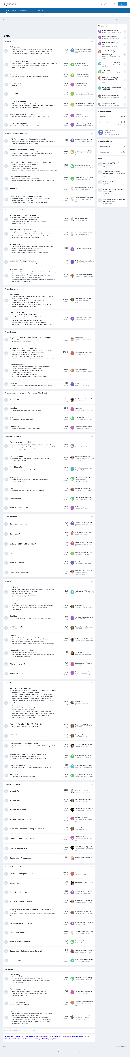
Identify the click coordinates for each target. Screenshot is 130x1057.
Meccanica (14, 400)
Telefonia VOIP (16, 534)
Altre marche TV (17, 692)
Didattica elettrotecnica (34, 248)
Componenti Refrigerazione (40, 479)
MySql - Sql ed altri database (45, 654)
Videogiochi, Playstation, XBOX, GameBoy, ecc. (29, 754)
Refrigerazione (16, 477)
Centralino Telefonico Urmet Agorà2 (86, 562)
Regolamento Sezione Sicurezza (21, 341)
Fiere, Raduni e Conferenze (20, 977)
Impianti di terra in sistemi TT (40, 221)
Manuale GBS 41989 (81, 817)
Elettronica (14, 295)
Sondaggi (47, 980)
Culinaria (51, 1013)
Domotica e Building (31, 263)
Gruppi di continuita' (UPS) (20, 597)
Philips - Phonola (46, 698)
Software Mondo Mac (47, 643)
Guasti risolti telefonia (19, 572)
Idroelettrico (23, 446)
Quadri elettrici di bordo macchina (47, 234)
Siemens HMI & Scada (18, 141)
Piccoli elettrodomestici (20, 933)
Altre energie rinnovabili (19, 450)
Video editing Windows (19, 640)
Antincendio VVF (17, 499)
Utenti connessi (37, 15)
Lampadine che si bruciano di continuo (87, 274)
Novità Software (16, 674)
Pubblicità (40, 10)
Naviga (7, 11)
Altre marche (16, 620)
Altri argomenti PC (17, 664)
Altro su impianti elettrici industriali (31, 237)
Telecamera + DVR (81, 369)
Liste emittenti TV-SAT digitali (22, 838)
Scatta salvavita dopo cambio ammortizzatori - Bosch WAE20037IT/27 (111, 53)
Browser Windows (17, 641)
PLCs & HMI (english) (18, 124)
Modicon (19, 63)
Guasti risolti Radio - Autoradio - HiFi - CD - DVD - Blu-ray (29, 728)
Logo (13, 49)
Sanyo (14, 698)
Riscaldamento (16, 467)
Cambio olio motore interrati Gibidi (85, 426)
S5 (17, 49)
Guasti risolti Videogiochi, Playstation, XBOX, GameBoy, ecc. (30, 758)
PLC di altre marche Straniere (29, 107)
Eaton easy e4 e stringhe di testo (85, 93)
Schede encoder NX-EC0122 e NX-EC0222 (88, 74)
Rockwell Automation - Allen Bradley (42, 105)
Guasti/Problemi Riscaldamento (21, 469)
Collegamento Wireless (36, 370)
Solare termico (30, 448)
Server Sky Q (79, 837)
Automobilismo (16, 1023)
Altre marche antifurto (49, 358)
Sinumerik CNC (16, 51)
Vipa (13, 107)
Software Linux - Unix (33, 643)
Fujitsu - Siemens (29, 605)
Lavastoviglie (15, 883)
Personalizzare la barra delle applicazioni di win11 (90, 627)
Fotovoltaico (47, 444)
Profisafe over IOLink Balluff (84, 178)
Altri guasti (44, 202)
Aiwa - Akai (21, 715)
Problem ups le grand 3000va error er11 (87, 124)
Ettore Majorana (33, 993)
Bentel (50, 350)
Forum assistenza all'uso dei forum (22, 980)
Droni (38, 302)
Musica (25, 1021)
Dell (21, 605)
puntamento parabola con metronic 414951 (88, 828)
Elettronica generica (18, 296)
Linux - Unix (25, 629)
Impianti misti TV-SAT (19, 810)
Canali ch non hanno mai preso (84, 857)
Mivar (30, 700)
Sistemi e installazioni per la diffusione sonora (25, 254)
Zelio (20, 65)
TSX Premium (42, 63)
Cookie (81, 1052)
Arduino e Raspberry (48, 296)
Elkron (19, 352)
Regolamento (24, 10)
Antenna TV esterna (81, 790)
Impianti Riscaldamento (19, 471)
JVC (13, 702)
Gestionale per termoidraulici (84, 672)
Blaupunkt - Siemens (18, 713)
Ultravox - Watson (28, 692)
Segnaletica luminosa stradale (21, 279)
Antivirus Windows (39, 641)
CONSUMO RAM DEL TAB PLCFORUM (87, 639)
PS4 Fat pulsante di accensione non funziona (89, 755)
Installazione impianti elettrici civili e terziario (25, 219)
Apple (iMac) (48, 618)
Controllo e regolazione (19, 164)
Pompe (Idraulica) (17, 410)
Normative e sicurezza (18, 248)
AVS (42, 350)
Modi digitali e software (48, 324)
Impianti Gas (40, 490)
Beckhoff (36, 103)
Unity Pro (14, 65)
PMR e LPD (33, 315)
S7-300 (39, 49)
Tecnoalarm (33, 354)
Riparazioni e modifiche (32, 324)
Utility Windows (28, 641)
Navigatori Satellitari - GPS (21, 765)
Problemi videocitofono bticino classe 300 (88, 261)
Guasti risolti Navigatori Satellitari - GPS (40, 767)
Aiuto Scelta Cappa (81, 941)
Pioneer (37, 698)
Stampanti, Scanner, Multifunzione (22, 593)
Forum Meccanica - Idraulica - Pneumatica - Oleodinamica (27, 393)
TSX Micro (26, 63)
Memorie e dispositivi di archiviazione (43, 589)
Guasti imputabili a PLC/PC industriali (23, 198)
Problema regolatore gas (83, 507)
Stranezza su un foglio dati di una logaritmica (89, 847)
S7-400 (44, 49)
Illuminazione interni (18, 277)
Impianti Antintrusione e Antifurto (23, 348)
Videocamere (24, 748)
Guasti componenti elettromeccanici (23, 200)
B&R (31, 103)
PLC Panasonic (16, 83)
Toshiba (18, 607)
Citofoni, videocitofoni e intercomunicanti (24, 252)
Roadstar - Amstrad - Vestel (25, 698)
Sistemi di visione (32, 164)
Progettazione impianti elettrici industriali (24, 232)
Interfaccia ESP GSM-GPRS (83, 352)
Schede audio (26, 591)
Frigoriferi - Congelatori (19, 892)
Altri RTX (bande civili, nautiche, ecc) (23, 317)
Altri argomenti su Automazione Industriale (24, 168)
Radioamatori (16, 315)
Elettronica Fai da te (30, 306)
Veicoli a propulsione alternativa (45, 448)
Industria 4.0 (15, 188)
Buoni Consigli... (16, 960)
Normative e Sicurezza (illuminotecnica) (43, 279)
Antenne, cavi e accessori (31, 319)
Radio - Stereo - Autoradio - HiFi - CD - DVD (25, 726)
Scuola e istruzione (18, 1019)
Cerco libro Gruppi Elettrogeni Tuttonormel (88, 978)
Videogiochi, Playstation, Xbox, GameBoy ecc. (26, 756)
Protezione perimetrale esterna (21, 358)
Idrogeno (30, 446)
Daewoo (37, 708)
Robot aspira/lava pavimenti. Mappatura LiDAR (89, 922)
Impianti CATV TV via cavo (21, 819)
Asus (17, 605)
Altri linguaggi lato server (23, 656)
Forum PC (8, 582)
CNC (33, 116)
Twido (49, 63)
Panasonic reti (16, 178)
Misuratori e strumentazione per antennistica (28, 829)
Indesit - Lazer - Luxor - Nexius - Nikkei (24, 704)
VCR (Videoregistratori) (48, 746)
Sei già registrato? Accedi (107, 4)
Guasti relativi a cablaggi (42, 198)
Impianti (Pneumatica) (27, 419)
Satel (27, 354)
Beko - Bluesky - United (33, 713)
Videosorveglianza (17, 365)
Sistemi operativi (17, 627)
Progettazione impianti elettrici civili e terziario (25, 217)
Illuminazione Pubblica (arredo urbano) (44, 272)
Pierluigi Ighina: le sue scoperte (85, 991)
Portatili (13, 604)
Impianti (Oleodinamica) (19, 428)
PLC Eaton (14, 94)
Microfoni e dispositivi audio (20, 322)
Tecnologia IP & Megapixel (20, 370)
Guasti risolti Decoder (18, 737)
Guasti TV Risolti (51, 690)
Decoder (13, 735)
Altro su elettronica (17, 306)
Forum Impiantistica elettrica (16, 210)
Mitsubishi (15, 105)
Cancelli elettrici (43, 252)
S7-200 (21, 49)
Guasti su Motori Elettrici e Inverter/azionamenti (26, 202)
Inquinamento (38, 446)
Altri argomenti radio (18, 324)
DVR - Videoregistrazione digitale (22, 376)
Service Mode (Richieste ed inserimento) (24, 717)
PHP (13, 656)
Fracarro (24, 352)
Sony (13, 607)
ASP (34, 654)
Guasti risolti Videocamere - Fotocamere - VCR (26, 746)
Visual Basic (28, 652)
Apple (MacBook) (27, 607)
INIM (29, 352)
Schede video (16, 591)
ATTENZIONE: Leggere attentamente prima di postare (92, 338)
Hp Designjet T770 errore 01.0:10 (85, 591)
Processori (34, 591)
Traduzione (50, 1052)
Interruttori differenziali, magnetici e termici (25, 246)
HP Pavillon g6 (79, 605)
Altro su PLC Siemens (37, 55)
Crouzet (42, 103)
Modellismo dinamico (35, 1021)
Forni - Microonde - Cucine (21, 901)
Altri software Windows (19, 643)
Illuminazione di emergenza (33, 277)
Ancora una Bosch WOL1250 (111, 63)
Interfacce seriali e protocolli (20, 180)
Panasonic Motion (47, 153)
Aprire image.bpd (80, 63)
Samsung (50, 605)
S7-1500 (33, 49)
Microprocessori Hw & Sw (33, 296)
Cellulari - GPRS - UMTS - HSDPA (23, 544)
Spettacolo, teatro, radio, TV (33, 1019)
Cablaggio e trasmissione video (21, 372)
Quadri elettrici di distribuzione (21, 236)
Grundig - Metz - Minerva (19, 706)
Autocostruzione (17, 319)
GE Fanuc (49, 103)
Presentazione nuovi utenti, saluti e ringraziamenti (27, 1013)
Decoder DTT (39, 737)
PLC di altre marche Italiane (20, 103)
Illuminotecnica (16, 270)
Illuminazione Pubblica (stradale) (21, 272)
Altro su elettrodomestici (20, 942)
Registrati (122, 4)
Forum (5, 15)
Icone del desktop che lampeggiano (86, 617)
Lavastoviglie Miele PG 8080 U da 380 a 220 (89, 882)
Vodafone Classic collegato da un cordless (88, 570)
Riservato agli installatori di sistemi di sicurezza (26, 350)
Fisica (14, 1004)
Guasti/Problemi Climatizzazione (21, 458)
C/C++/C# (15, 652)
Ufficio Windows (32, 640)
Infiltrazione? (79, 408)
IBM (45, 605)
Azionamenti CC (17, 152)
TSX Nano (33, 63)
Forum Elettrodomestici (14, 867)
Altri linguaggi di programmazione (22, 654)
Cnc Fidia (78, 114)
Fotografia (25, 1023)
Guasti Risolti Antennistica (20, 858)
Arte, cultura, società (33, 1015)
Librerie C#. (78, 652)
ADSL (12, 554)
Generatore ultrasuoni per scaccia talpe (87, 298)
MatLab (22, 652)
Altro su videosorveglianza (42, 366)
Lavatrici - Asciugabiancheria (22, 874)
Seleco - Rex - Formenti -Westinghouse (42, 696)
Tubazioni (27, 410)
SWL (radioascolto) (41, 317)
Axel (46, 350)
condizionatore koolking (82, 456)
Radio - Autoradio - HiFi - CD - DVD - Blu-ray (28, 724)
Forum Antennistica (12, 784)
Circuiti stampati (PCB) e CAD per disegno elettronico (28, 300)
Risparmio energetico (18, 448)
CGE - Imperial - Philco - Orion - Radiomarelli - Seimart (28, 711)
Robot (26, 153)
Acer (13, 605)
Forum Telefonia (11, 517)
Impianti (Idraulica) (36, 410)
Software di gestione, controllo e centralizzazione (27, 368)
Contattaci (74, 1052)
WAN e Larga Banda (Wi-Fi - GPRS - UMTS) (43, 180)
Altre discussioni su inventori (20, 995)
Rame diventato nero (81, 218)
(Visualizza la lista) (87, 1031)
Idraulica (13, 408)
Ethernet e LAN (35, 178)
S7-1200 (27, 49)
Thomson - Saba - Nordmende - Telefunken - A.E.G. (27, 694)
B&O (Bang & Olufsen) (47, 713)
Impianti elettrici (16, 244)
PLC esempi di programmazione (21, 116)
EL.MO (14, 352)
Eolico (40, 444)
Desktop (13, 616)
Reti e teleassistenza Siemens (21, 55)
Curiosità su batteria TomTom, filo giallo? (87, 765)
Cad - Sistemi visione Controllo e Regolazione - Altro (31, 162)
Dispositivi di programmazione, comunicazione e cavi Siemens (30, 53)
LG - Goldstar (50, 700)
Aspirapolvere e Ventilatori (21, 923)
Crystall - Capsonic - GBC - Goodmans (23, 709)
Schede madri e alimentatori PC (21, 589)
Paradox (43, 352)
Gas (11, 488)
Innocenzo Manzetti (40, 991)
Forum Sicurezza (11, 332)
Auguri (45, 1013)
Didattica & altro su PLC (43, 116)
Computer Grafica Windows (20, 638)
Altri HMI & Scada (33, 143)
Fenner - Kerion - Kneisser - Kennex (22, 708)
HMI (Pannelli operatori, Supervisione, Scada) (28, 139)
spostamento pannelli (82, 445)
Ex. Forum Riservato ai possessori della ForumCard (27, 978)
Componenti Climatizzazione (40, 458)
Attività (14, 10)
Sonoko (50, 694)
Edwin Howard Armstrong (19, 993)
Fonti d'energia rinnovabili (20, 442)
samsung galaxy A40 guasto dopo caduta (88, 542)
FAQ (22, 15)
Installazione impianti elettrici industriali (23, 234)
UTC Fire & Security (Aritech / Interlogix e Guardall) (27, 356)
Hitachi (39, 704)
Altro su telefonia (17, 563)
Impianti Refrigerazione (19, 481)
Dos (13, 629)
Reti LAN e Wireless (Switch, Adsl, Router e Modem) (27, 595)
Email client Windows (44, 640)
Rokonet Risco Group (18, 354)
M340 (13, 63)
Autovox (14, 715)
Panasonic (15, 85)
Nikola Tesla (15, 991)
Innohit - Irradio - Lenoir (38, 690)
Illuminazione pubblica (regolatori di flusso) (25, 274)
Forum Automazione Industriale (16, 134)
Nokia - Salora (24, 700)
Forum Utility (15, 975)
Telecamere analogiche (40, 376)
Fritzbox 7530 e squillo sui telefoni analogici (89, 522)
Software (14, 636)
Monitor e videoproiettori (33, 715)
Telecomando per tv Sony (83, 774)
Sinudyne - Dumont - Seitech (20, 696)
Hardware (14, 587)
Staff (27, 15)
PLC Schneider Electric (19, 61)
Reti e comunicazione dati (20, 177)
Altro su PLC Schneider (19, 67)
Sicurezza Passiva (46, 385)
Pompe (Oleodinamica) (34, 428)
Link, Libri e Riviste (17, 982)
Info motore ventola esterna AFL (85, 478)
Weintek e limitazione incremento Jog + (87, 139)
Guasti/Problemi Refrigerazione (21, 479)
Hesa (33, 352)
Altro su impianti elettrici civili (20, 223)
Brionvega (49, 711)
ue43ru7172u (79, 701)
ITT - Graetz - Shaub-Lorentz (24, 702)
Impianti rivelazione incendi (32, 385)
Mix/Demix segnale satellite (83, 799)
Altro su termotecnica (19, 508)
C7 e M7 (50, 49)
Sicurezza (14, 383)
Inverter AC (26, 152)
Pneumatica (15, 417)
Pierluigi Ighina (43, 993)
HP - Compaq (39, 605)
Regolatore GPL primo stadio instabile (87, 488)
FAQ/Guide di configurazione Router (22, 366)
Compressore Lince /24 (82, 417)
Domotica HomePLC (18, 263)
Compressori (16, 419)
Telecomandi (15, 774)
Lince (37, 352)
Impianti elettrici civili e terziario (23, 215)
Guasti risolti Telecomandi (28, 776)
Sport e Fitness (47, 1019)
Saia (55, 105)
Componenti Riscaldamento (40, 469)
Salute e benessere (42, 1017)
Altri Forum (9, 969)
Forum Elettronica (11, 289)
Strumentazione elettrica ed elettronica (23, 304)
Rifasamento (16, 237)
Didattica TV (45, 715)
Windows (18, 629)
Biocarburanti (16, 444)
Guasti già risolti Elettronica (45, 304)
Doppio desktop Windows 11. (84, 663)
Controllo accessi (17, 385)
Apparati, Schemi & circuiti (20, 298)
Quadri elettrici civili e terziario (21, 221)
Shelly (77, 383)
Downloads (14, 15)
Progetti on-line (38, 980)
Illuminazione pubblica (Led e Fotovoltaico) (24, 275)
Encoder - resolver (34, 153)
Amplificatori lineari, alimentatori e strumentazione (27, 320)
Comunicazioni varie (36, 977)
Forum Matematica (17, 1002)
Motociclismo (46, 1021)
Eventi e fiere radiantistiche (38, 322)
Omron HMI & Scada (32, 141)
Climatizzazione (16, 456)
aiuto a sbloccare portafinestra (84, 959)
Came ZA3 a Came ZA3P (109, 36)
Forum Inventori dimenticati (21, 989)
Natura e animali (17, 1021)
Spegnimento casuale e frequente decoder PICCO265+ (92, 735)
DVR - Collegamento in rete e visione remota (25, 374)
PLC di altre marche (18, 102)
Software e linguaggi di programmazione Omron (34, 76)
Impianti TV (14, 791)
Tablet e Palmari (17, 609)
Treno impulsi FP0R (81, 83)
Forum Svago (15, 1012)
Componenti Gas (31, 490)
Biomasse (24, 444)
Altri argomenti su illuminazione (21, 281)
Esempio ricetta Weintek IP (111, 163)
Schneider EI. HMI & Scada (47, 141)
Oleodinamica (15, 427)
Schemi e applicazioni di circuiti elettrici (24, 250)
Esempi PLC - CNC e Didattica (22, 114)
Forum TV (8, 683)
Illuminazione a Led (44, 275)
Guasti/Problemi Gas (18, 490)
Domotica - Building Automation (23, 261)
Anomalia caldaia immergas (83, 468)
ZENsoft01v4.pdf (108, 181)
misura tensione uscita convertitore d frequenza (90, 233)
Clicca (56, 170)
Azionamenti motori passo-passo (41, 152)
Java (35, 652)
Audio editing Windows (37, 638)
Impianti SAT (15, 800)
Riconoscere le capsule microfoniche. (87, 318)
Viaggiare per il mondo (19, 1015)
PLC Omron (14, 74)
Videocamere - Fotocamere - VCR (24, 744)
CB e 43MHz (24, 315)
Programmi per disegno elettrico (21, 166)
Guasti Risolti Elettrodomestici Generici (26, 951)
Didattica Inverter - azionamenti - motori (24, 155)
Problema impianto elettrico (83, 248)
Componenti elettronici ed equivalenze (23, 302)
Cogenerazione (33, 444)
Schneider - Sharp (17, 690)
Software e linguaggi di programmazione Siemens (37, 51)
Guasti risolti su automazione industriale (26, 196)
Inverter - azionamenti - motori (22, 150)
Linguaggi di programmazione (22, 650)
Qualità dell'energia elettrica (47, 246)
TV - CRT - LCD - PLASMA (21, 688)
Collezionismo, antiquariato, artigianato (23, 1017)
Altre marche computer (40, 607)
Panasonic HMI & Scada (19, 143)
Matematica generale (23, 1004)
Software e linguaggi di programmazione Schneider (38, 65)
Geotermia (15, 446)
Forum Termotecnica (13, 436)
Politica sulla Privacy (63, 1052)
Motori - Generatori (18, 153)
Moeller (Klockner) (24, 105)
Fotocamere (15, 748)
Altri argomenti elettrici (47, 254)
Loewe (43, 700)
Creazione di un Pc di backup (84, 103)
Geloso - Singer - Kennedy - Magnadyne (40, 706)
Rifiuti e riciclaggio (49, 446)
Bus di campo (26, 178)
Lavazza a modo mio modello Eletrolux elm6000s (90, 931)
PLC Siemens (15, 47)
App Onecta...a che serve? (83, 399)
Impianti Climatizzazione (19, 460)
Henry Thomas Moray (27, 991)
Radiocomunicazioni (18, 313)
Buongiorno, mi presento (83, 1016)
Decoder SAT (30, 737)
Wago (17, 107)
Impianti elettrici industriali (20, 230)
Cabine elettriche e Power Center (41, 236)
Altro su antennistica (18, 848)
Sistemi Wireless (36, 358)
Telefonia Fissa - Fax (18, 524)
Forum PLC (9, 41)
